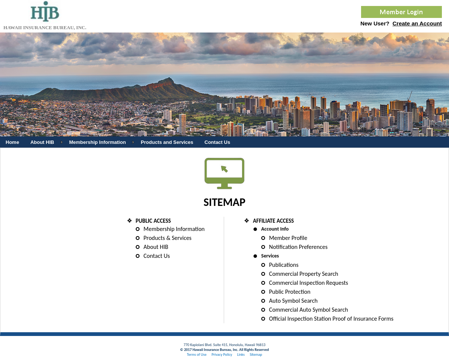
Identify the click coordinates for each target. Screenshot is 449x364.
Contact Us (157, 255)
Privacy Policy (221, 354)
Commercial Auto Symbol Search (308, 309)
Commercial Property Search (303, 273)
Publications (284, 264)
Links (241, 354)
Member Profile (288, 237)
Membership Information (174, 228)
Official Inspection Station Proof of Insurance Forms (331, 318)
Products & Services (168, 237)
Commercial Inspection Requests (308, 282)
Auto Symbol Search (293, 300)
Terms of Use (197, 354)
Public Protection (290, 291)
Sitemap (256, 354)
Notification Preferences (298, 246)
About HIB (156, 246)
